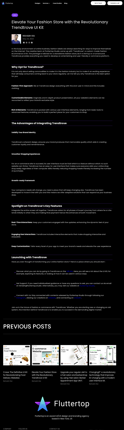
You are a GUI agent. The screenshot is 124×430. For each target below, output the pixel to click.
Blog (65, 3)
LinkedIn (77, 298)
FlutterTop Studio (87, 286)
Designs (37, 3)
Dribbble (52, 298)
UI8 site (69, 271)
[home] (7, 3)
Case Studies (57, 3)
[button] (47, 3)
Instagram (21, 298)
